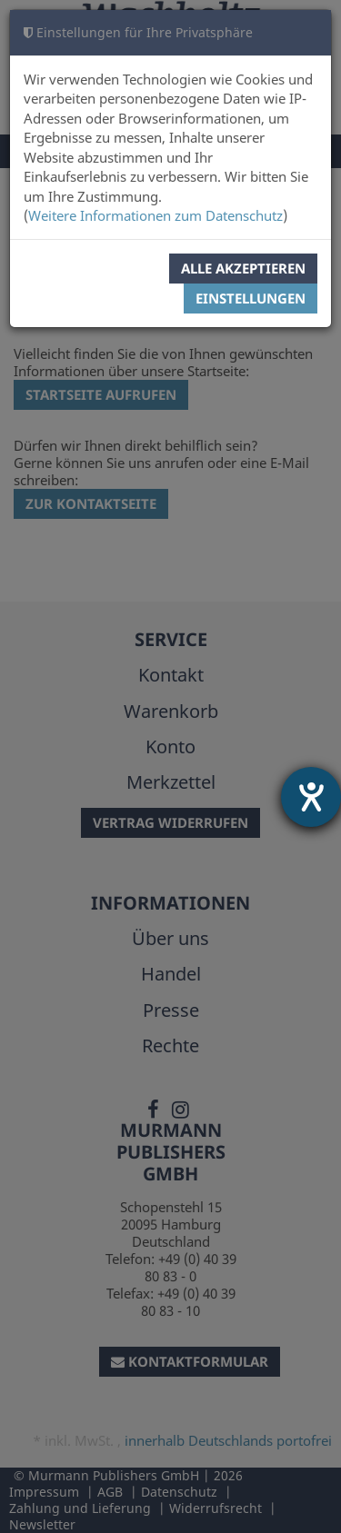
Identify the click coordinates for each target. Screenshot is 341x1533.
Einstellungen (251, 298)
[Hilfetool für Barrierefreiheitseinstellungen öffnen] (311, 797)
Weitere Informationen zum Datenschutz (155, 215)
